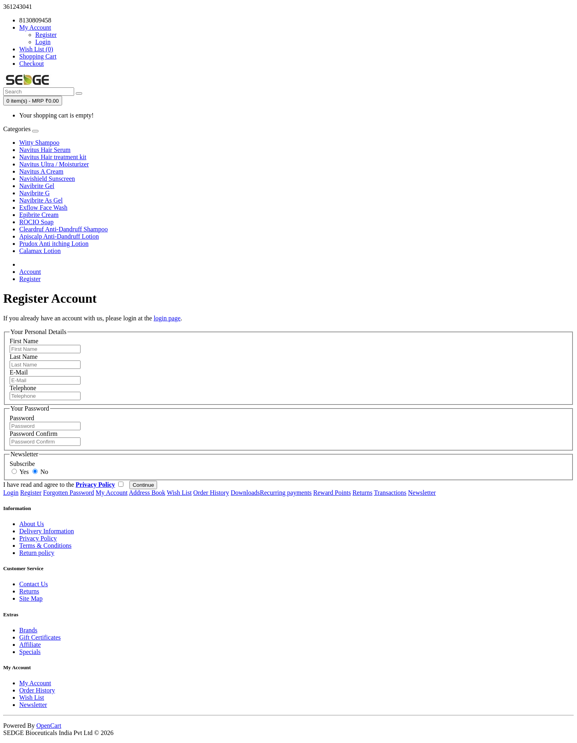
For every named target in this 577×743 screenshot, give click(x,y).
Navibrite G (34, 193)
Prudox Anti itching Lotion (54, 243)
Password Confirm (34, 433)
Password (22, 418)
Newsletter (422, 492)
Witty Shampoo (39, 142)
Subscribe (22, 463)
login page (166, 318)
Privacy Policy (38, 538)
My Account (112, 492)
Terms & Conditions (45, 545)
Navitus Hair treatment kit (53, 157)
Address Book (147, 492)
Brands (28, 630)
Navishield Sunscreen (47, 178)
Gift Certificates (40, 637)
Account (30, 271)
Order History (211, 492)
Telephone (23, 388)
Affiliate (30, 644)
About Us (31, 523)
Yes (20, 471)
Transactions (390, 492)
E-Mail (19, 372)
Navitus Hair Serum (45, 149)
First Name (24, 341)
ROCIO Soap (36, 222)
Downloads (245, 492)
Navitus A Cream (41, 171)
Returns (363, 492)
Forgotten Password (68, 492)
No (40, 471)
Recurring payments (286, 492)
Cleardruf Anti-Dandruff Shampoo (63, 229)
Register (45, 34)
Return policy (36, 552)
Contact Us (33, 584)
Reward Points (332, 492)
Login (42, 41)
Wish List (179, 492)
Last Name (24, 356)
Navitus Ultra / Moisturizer (54, 164)
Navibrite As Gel (41, 200)
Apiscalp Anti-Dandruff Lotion (59, 236)
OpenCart (48, 725)
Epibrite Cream (39, 214)
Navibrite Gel (36, 185)
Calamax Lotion (40, 250)
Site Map (30, 598)
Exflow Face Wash (43, 207)
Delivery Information (46, 531)
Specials (29, 651)
